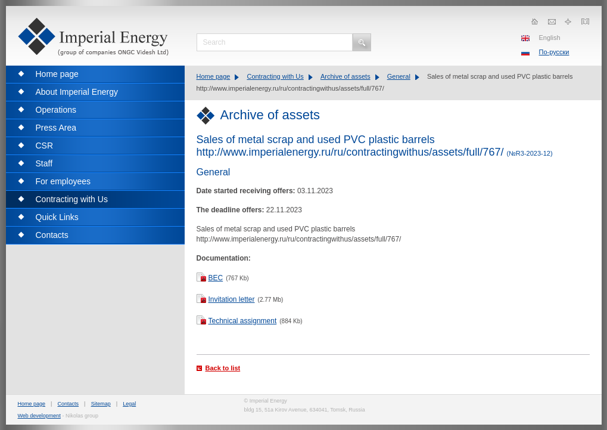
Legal (129, 404)
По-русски (554, 51)
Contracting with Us (275, 76)
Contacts (68, 404)
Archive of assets (345, 76)
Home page (214, 76)
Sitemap (101, 404)
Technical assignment (242, 321)
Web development (39, 416)
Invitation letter (231, 299)
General (398, 76)
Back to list (223, 368)
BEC (215, 278)
